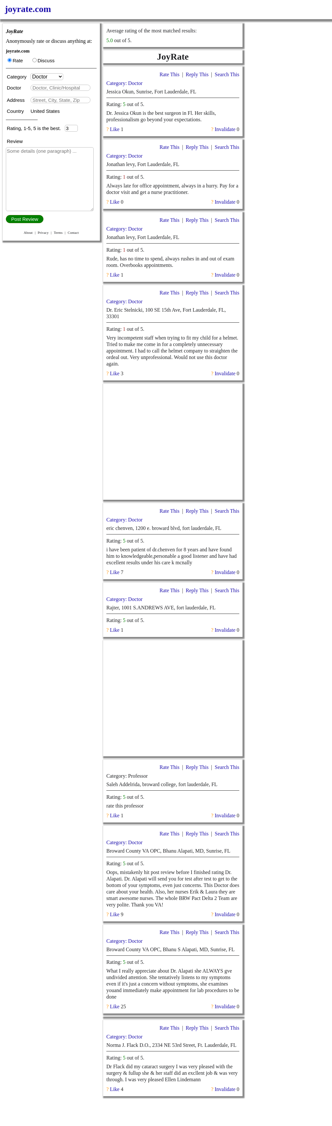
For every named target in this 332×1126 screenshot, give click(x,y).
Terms (58, 232)
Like (114, 129)
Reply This (197, 74)
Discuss (43, 60)
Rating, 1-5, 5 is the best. (36, 128)
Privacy (43, 232)
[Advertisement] (173, 442)
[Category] (46, 76)
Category (18, 76)
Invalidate (225, 129)
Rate (15, 60)
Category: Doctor (124, 83)
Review (15, 141)
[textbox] (60, 88)
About (28, 232)
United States (45, 111)
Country (16, 111)
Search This (227, 74)
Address (16, 100)
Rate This (169, 74)
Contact (73, 232)
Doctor (14, 87)
